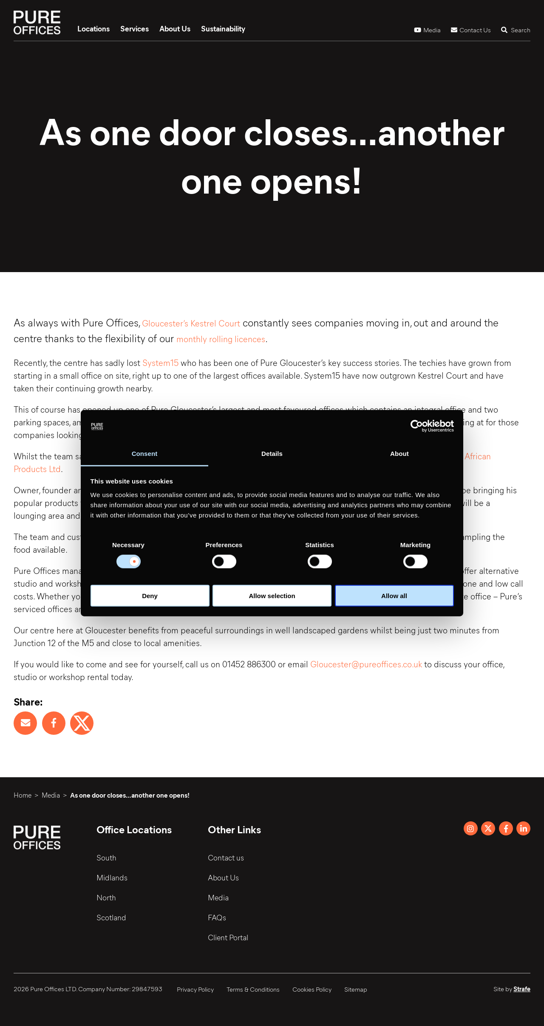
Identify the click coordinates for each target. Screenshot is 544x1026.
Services (134, 28)
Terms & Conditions (253, 989)
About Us (174, 28)
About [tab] (399, 453)
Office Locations (134, 829)
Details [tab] (272, 453)
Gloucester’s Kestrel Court (191, 323)
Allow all (394, 595)
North (106, 897)
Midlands (112, 877)
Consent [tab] (145, 453)
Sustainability (223, 28)
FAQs (217, 917)
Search (515, 29)
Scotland (111, 917)
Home (22, 794)
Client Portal (228, 937)
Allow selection (272, 595)
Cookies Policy (312, 989)
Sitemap (355, 989)
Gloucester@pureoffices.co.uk (367, 663)
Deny (150, 595)
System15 (160, 362)
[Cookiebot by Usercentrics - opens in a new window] (417, 426)
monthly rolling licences (220, 338)
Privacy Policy (195, 989)
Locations (93, 28)
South (106, 857)
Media (427, 29)
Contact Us (471, 29)
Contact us (226, 857)
